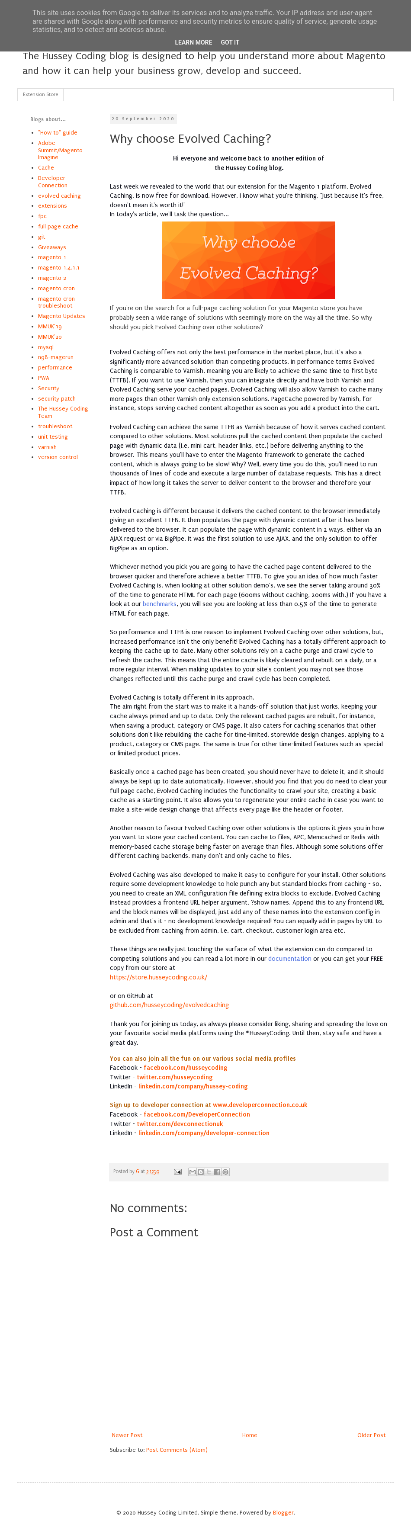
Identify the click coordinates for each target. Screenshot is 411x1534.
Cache (46, 167)
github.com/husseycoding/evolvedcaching (169, 1005)
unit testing (53, 436)
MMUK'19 (50, 326)
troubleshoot (55, 426)
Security (48, 388)
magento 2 (52, 278)
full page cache (58, 226)
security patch (57, 398)
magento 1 (52, 257)
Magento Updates (61, 316)
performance (55, 367)
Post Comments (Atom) (177, 1450)
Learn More (193, 42)
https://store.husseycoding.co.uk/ (158, 977)
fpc (42, 216)
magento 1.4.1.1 (59, 267)
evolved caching (59, 196)
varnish (47, 447)
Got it (230, 42)
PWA (43, 378)
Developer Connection (52, 182)
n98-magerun (56, 357)
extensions (52, 205)
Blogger (283, 1512)
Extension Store (40, 94)
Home (249, 1435)
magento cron (56, 288)
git (41, 237)
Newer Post (127, 1435)
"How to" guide (57, 132)
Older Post (371, 1435)
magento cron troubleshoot (56, 302)
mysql (46, 347)
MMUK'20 (50, 337)
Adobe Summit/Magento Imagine (60, 150)
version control (58, 457)
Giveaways (52, 247)
